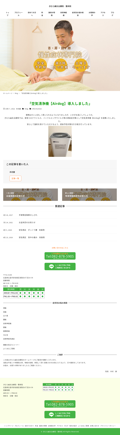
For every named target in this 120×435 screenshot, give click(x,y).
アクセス (60, 426)
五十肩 (5, 315)
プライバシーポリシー (108, 426)
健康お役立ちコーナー (11, 345)
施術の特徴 (43, 426)
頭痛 (5, 308)
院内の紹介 (73, 426)
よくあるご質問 (9, 348)
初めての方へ (29, 426)
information (37, 109)
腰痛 (5, 319)
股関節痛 (6, 331)
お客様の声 (52, 426)
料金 (36, 426)
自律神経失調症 (9, 339)
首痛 (5, 312)
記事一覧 (15, 178)
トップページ (8, 426)
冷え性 (5, 335)
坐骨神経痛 (7, 323)
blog (26, 109)
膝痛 (5, 327)
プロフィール (19, 426)
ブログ (66, 426)
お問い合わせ (94, 426)
